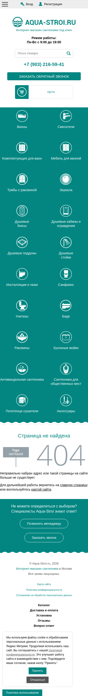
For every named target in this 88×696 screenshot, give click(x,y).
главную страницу (74, 485)
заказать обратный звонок (44, 76)
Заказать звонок (44, 537)
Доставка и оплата (44, 610)
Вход (29, 4)
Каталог (44, 605)
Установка (44, 615)
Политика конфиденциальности (44, 590)
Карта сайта (44, 584)
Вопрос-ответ (44, 625)
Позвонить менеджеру (44, 523)
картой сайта (41, 489)
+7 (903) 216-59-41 (44, 64)
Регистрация (53, 4)
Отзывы (44, 620)
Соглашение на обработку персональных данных (44, 595)
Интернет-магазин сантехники (37, 568)
